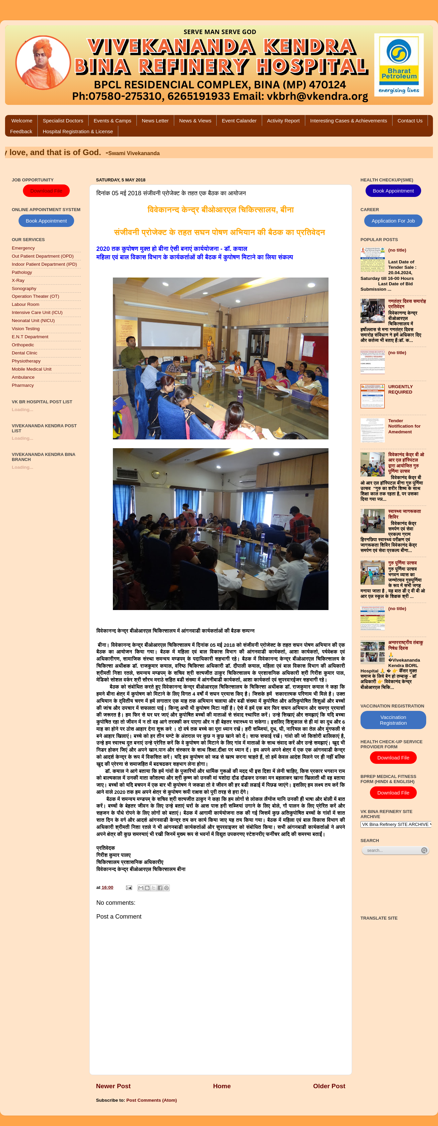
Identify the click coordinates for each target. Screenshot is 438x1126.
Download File (46, 191)
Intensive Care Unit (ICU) (37, 312)
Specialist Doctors (63, 120)
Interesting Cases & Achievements (348, 120)
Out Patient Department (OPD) (43, 256)
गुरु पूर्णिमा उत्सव (402, 563)
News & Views (195, 120)
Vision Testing (26, 328)
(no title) (397, 250)
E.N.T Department (30, 336)
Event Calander (239, 120)
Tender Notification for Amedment (404, 426)
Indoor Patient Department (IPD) (44, 264)
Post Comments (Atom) (151, 1100)
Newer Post (113, 1086)
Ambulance (23, 377)
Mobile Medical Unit (32, 369)
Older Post (329, 1086)
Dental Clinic (24, 352)
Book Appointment (46, 221)
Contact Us (410, 120)
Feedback (21, 131)
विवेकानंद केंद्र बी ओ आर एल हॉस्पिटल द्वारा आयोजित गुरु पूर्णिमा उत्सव (406, 463)
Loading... (22, 409)
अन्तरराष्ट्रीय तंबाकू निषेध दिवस (405, 645)
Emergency (23, 248)
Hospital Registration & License (78, 131)
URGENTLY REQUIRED (400, 389)
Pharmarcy (23, 385)
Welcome (21, 120)
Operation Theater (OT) (35, 296)
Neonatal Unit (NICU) (33, 320)
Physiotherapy (26, 361)
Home (221, 1086)
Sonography (24, 288)
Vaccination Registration (393, 720)
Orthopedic (23, 344)
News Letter (155, 120)
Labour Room (25, 304)
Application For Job (393, 221)
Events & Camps (112, 120)
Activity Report (283, 120)
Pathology (22, 272)
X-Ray (18, 280)
